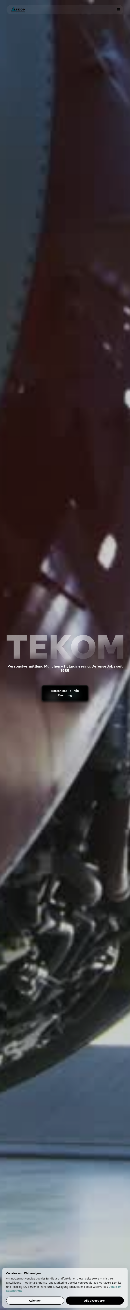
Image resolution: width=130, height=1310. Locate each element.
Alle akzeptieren (94, 1300)
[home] (17, 10)
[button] (118, 9)
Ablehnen (35, 1300)
